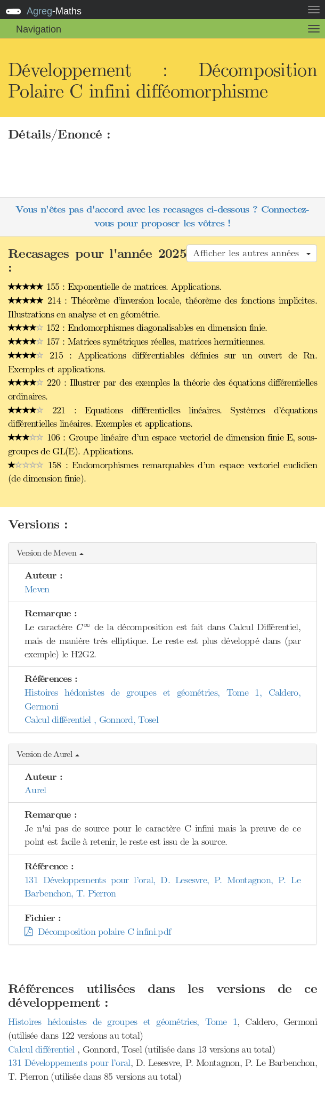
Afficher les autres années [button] (252, 253)
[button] (162, 553)
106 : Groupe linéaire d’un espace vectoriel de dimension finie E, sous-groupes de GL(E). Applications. (162, 444)
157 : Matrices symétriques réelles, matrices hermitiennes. (136, 341)
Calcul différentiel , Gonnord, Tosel (91, 720)
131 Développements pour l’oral (69, 1063)
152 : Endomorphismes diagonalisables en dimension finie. (137, 327)
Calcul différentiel (42, 1049)
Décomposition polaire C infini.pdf (97, 932)
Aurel (35, 790)
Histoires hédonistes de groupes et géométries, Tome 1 (122, 1022)
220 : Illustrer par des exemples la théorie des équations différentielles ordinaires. (162, 389)
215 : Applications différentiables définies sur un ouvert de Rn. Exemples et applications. (162, 362)
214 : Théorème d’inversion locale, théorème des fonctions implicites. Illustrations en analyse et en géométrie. (162, 307)
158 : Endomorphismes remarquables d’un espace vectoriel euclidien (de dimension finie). (162, 472)
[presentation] (83, 627)
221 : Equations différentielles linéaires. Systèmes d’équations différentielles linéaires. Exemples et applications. (162, 417)
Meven (37, 589)
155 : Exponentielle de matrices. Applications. (115, 286)
